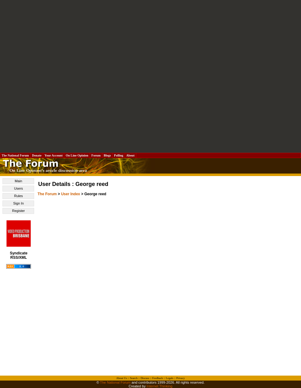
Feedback (157, 378)
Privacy (180, 378)
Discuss (145, 378)
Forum (96, 155)
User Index (70, 194)
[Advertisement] (74, 76)
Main (18, 181)
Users (18, 188)
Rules (18, 196)
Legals (169, 378)
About (130, 155)
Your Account (53, 155)
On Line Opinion (77, 155)
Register (18, 211)
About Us (121, 378)
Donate (37, 155)
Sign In (18, 203)
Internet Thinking (159, 386)
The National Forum (15, 155)
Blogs (107, 155)
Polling (118, 155)
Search (134, 378)
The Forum (47, 194)
